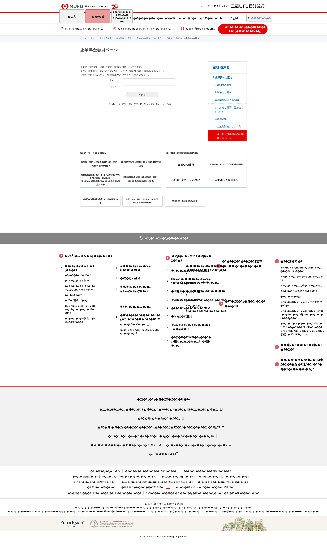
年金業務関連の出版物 (226, 100)
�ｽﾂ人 (72, 16)
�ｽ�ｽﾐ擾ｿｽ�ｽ (187, 18)
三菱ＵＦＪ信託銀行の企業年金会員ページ (229, 136)
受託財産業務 (105, 38)
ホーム (83, 38)
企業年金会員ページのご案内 (149, 38)
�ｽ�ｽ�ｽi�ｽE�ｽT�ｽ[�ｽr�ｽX (83, 28)
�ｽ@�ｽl (98, 16)
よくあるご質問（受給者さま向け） (229, 109)
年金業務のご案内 (124, 38)
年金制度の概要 (222, 85)
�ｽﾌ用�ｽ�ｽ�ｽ (209, 18)
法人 (93, 38)
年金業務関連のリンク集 (227, 126)
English (234, 18)
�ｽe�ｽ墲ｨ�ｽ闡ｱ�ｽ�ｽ (200, 28)
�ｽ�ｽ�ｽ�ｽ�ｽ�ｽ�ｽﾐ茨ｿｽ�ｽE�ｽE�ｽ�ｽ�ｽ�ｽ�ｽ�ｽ (122, 16)
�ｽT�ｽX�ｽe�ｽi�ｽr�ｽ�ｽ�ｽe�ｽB (154, 18)
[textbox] (259, 18)
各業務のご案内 (222, 92)
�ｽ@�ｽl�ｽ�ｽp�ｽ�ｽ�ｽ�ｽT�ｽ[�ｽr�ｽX (144, 28)
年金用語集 (220, 119)
